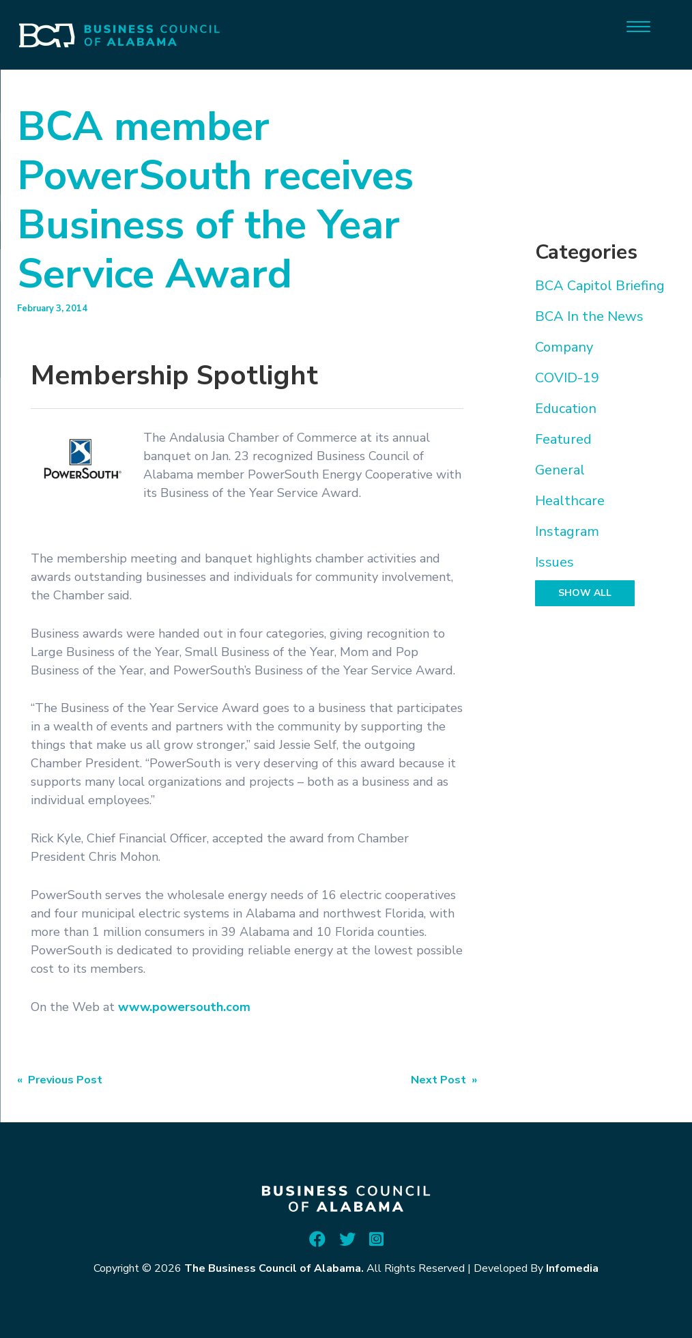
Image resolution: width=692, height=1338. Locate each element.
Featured (563, 439)
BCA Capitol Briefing (600, 285)
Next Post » (444, 1079)
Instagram (567, 531)
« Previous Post (59, 1079)
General (560, 470)
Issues (554, 562)
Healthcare (570, 501)
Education (565, 408)
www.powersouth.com (184, 1007)
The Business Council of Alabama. (274, 1268)
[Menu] (638, 25)
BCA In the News (589, 316)
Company (564, 347)
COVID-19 (567, 378)
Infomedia (572, 1268)
